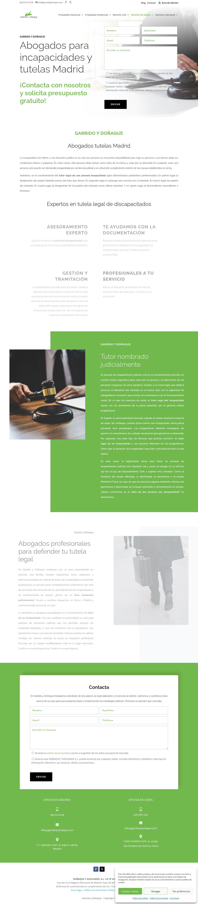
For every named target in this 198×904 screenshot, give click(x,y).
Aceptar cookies (130, 891)
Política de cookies (140, 898)
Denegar (155, 891)
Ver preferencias (181, 891)
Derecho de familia (141, 15)
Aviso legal (174, 898)
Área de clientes (168, 2)
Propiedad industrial (69, 15)
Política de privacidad (159, 898)
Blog (143, 2)
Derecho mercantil (165, 15)
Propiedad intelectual (96, 15)
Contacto (151, 2)
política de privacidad (132, 73)
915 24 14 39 (27, 2)
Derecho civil (119, 15)
